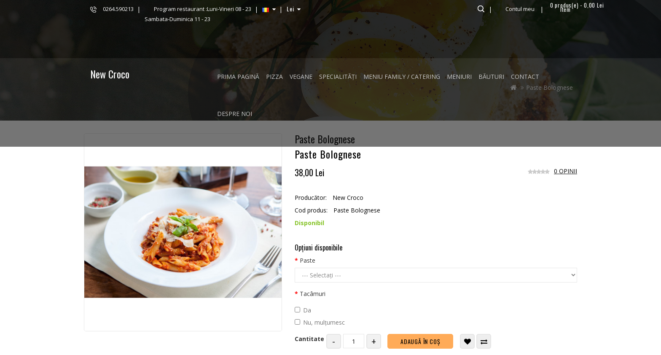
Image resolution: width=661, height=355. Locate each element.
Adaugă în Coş (420, 341)
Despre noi (234, 114)
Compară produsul (484, 341)
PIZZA (274, 77)
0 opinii (565, 171)
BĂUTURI (491, 77)
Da (303, 310)
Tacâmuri (312, 294)
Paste (307, 260)
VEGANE (301, 77)
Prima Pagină (238, 77)
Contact (525, 77)
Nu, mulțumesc (320, 322)
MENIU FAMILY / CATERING (401, 77)
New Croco (109, 73)
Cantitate (309, 339)
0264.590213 (118, 9)
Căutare (480, 9)
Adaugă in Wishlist (467, 341)
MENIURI (459, 77)
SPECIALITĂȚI (338, 77)
